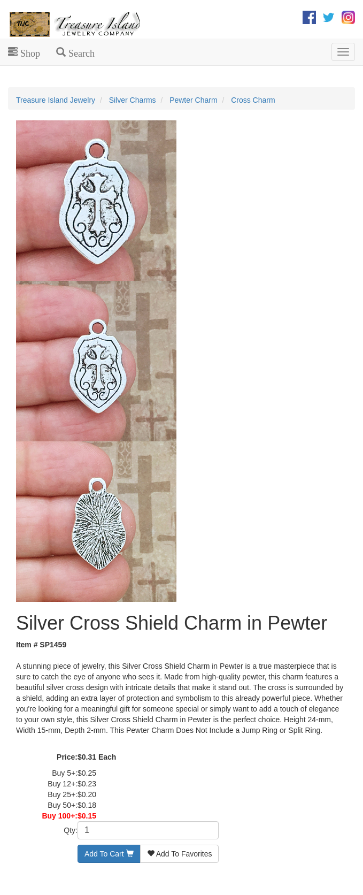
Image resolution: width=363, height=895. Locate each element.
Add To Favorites (179, 854)
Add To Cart (109, 854)
